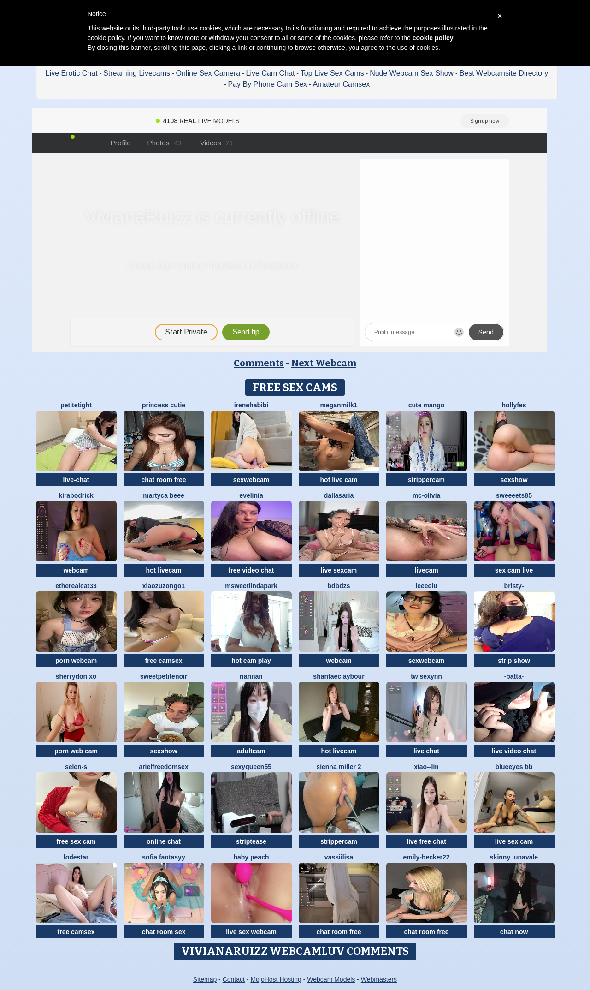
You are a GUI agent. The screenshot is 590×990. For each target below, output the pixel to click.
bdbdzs (339, 586)
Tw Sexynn (426, 676)
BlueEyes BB (514, 766)
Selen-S (76, 766)
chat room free (163, 479)
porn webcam (76, 660)
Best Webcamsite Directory (504, 73)
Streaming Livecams (136, 73)
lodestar (76, 857)
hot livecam (163, 570)
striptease (251, 841)
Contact (234, 979)
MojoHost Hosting (275, 979)
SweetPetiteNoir (164, 676)
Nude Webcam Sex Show (412, 73)
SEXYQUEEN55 (251, 766)
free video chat (251, 570)
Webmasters (379, 979)
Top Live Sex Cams (332, 73)
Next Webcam (323, 363)
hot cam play (251, 660)
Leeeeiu (426, 586)
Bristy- (514, 586)
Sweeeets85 (514, 495)
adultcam (251, 751)
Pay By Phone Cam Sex (267, 84)
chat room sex (164, 932)
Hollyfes (514, 405)
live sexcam (339, 570)
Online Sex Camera (208, 73)
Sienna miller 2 (338, 766)
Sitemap (205, 979)
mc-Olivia (427, 495)
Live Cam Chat (270, 73)
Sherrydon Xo (76, 676)
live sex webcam (251, 932)
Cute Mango (426, 405)
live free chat (426, 841)
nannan (251, 676)
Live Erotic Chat (72, 73)
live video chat (514, 751)
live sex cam (514, 841)
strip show (514, 660)
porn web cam (76, 751)
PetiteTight (76, 405)
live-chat (76, 479)
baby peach (251, 857)
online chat (164, 841)
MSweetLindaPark (251, 586)
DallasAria (339, 495)
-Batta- (514, 676)
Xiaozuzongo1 (163, 586)
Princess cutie (163, 405)
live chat (426, 751)
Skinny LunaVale (514, 857)
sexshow (513, 479)
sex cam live (514, 570)
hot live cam (339, 479)
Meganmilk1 (339, 405)
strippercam (426, 479)
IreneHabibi (251, 405)
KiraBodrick (76, 495)
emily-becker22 (426, 857)
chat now (514, 932)
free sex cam (76, 841)
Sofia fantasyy (163, 857)
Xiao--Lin (426, 766)
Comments (259, 363)
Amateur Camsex (341, 84)
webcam (75, 570)
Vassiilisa (338, 857)
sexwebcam (251, 479)
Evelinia (251, 495)
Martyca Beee (163, 495)
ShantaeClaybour (338, 676)
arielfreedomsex (163, 766)
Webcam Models (331, 979)
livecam (426, 570)
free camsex (164, 660)
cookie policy (433, 38)
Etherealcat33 (76, 586)
